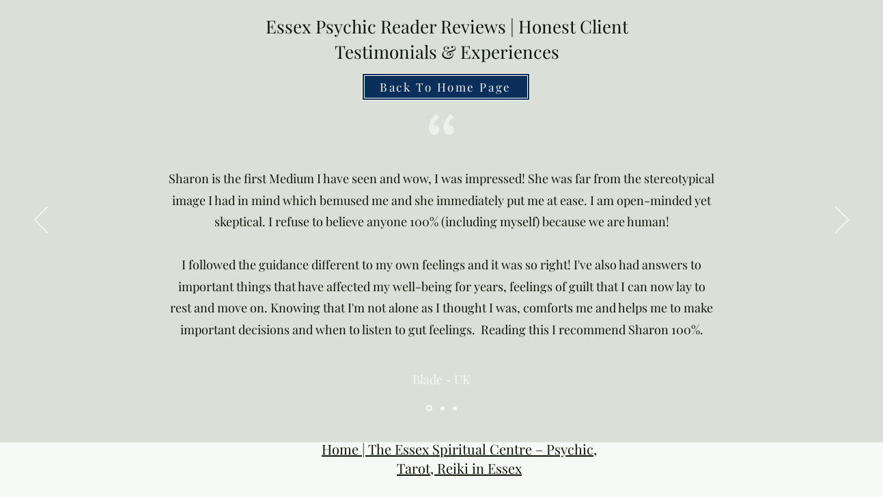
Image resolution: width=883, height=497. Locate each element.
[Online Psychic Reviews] (442, 408)
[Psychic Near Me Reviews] (455, 408)
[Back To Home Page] (446, 86)
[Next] (842, 220)
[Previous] (41, 220)
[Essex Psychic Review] (429, 408)
